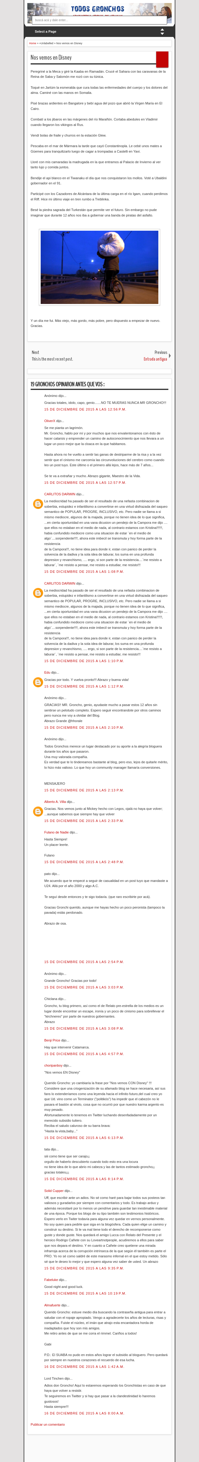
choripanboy (53, 1065)
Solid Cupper (54, 1191)
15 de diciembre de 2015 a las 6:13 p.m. (84, 1138)
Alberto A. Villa (55, 802)
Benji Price (52, 1040)
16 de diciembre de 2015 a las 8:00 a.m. (84, 1413)
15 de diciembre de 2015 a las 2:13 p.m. (84, 790)
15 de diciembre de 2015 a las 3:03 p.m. (84, 987)
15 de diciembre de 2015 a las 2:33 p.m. (84, 821)
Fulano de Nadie (57, 832)
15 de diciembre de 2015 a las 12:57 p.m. (85, 482)
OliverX (50, 421)
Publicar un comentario (48, 1424)
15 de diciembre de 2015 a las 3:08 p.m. (84, 1028)
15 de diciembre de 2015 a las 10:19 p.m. (85, 1293)
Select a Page (45, 31)
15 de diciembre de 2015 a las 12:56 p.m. (85, 409)
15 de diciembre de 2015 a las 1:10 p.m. (84, 661)
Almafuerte (52, 1305)
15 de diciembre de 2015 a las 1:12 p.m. (84, 686)
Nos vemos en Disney (51, 57)
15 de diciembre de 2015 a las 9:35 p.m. (84, 1268)
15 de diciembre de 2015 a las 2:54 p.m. (84, 962)
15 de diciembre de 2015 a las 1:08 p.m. (84, 571)
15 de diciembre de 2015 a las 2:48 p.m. (84, 862)
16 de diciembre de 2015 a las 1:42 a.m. (84, 1366)
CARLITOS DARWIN (60, 494)
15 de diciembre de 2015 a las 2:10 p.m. (84, 727)
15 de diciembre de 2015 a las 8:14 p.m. (84, 1179)
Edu (47, 672)
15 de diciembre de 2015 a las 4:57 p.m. (84, 1054)
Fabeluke (51, 1280)
